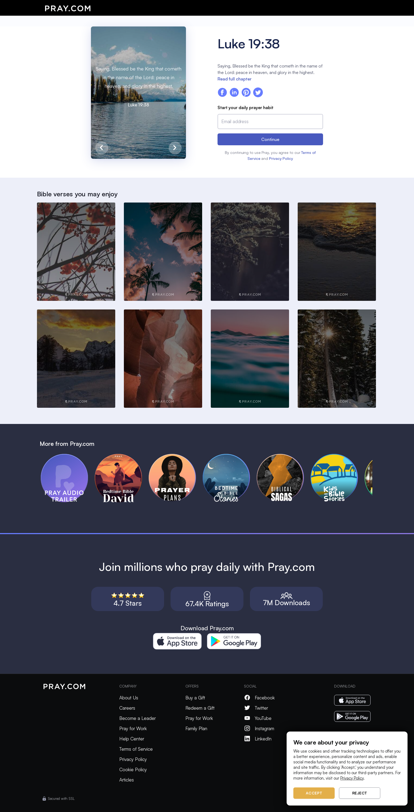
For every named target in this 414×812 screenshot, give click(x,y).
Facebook (259, 697)
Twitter (256, 708)
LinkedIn (258, 739)
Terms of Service (136, 749)
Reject (359, 793)
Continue (270, 139)
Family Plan (196, 728)
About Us (128, 697)
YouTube (258, 718)
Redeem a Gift (200, 708)
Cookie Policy (133, 769)
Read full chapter (235, 79)
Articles (126, 780)
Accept (314, 793)
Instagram (259, 728)
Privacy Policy (281, 158)
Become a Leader (137, 718)
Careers (127, 708)
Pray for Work (133, 728)
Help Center (131, 739)
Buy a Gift (195, 697)
